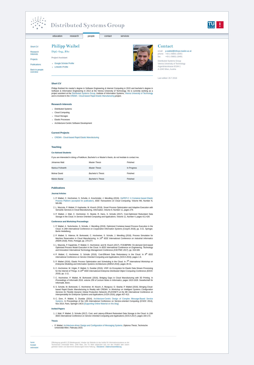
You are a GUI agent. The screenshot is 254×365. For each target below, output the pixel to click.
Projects (33, 59)
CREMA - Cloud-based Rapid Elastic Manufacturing (92, 96)
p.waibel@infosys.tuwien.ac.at (178, 51)
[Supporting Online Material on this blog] (101, 304)
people (91, 36)
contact (108, 36)
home (32, 342)
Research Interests (34, 53)
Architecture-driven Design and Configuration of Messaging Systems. (93, 325)
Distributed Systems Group (83, 93)
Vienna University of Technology (139, 93)
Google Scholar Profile (64, 63)
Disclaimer (100, 347)
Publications (35, 64)
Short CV (34, 47)
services (125, 36)
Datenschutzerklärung (113, 347)
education (57, 36)
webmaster (34, 347)
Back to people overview (36, 71)
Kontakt (33, 345)
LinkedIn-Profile (61, 67)
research (74, 36)
